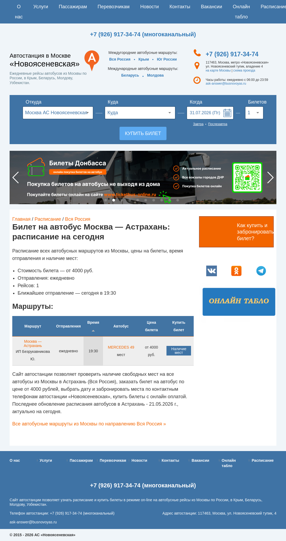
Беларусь (130, 75)
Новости (149, 6)
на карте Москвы (218, 70)
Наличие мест (178, 351)
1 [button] (105, 200)
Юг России (167, 59)
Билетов (256, 102)
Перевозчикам (114, 6)
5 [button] (137, 200)
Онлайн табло (241, 11)
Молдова (155, 75)
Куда (113, 102)
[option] (143, 177)
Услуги (40, 6)
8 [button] (161, 200)
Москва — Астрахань (33, 343)
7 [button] (153, 200)
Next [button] (270, 177)
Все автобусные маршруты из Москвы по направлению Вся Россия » (89, 424)
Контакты (179, 6)
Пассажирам (73, 6)
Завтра (198, 124)
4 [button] (129, 200)
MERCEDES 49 (121, 347)
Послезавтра (217, 124)
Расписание (48, 219)
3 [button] (121, 200)
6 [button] (145, 200)
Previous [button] (15, 177)
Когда (196, 102)
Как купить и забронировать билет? (255, 231)
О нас (19, 11)
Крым (143, 59)
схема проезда (244, 70)
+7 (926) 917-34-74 (232, 54)
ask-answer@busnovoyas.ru (226, 83)
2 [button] (113, 200)
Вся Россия (119, 59)
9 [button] (169, 200)
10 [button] (177, 200)
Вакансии (211, 6)
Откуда (33, 102)
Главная (21, 219)
